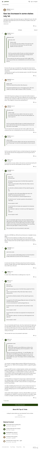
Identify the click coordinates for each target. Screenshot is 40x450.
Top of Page (12, 446)
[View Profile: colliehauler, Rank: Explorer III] (4, 10)
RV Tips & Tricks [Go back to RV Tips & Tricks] (5, 4)
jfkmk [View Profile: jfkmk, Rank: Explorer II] (8, 280)
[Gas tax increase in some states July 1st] (9, 34)
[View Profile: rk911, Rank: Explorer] (6, 340)
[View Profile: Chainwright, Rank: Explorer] (6, 171)
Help (24, 446)
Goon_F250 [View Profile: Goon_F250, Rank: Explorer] (14, 442)
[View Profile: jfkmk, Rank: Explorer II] (6, 281)
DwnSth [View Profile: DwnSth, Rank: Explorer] (12, 430)
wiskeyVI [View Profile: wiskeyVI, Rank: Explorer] (8, 271)
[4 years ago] (8, 434)
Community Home (5, 446)
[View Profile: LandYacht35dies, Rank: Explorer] (4, 433)
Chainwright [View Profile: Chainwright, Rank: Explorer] (9, 170)
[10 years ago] (8, 442)
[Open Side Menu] (3, 1)
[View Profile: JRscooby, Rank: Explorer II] (6, 34)
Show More (6, 400)
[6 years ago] (8, 438)
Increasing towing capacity (11, 436)
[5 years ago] (8, 426)
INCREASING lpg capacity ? (12, 432)
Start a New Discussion (20, 404)
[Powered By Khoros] (35, 447)
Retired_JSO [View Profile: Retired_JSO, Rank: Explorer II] (14, 426)
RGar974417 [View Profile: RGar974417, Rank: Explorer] (9, 79)
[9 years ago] (8, 430)
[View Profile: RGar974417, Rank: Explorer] (6, 80)
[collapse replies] (2, 33)
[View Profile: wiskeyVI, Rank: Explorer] (6, 272)
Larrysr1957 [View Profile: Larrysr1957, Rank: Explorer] (13, 438)
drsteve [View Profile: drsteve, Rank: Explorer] (8, 159)
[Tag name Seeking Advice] (6, 23)
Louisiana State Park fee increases (13, 428)
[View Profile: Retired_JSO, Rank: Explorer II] (4, 425)
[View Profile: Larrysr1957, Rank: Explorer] (4, 437)
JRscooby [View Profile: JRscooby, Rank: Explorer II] (9, 33)
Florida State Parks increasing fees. (13, 424)
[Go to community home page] (6, 1)
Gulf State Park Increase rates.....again (14, 440)
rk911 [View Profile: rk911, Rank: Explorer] (8, 339)
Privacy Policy (19, 446)
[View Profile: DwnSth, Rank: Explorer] (4, 429)
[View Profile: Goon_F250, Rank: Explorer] (4, 441)
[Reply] (35, 26)
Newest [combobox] (36, 30)
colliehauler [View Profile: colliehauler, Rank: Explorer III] (8, 9)
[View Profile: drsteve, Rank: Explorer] (6, 161)
